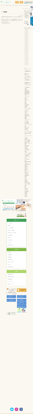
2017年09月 (26, 57)
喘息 (25, 186)
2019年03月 (26, 43)
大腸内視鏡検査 (10, 259)
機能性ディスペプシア (28, 143)
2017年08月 (26, 58)
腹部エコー (26, 94)
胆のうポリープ (27, 171)
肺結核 (26, 107)
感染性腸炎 (26, 169)
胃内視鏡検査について (28, 82)
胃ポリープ (26, 97)
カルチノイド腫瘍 (27, 108)
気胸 (25, 144)
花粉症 (26, 195)
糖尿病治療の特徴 (10, 274)
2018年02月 (26, 52)
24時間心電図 (27, 145)
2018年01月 (26, 53)
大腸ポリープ (27, 99)
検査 (25, 187)
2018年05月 (26, 49)
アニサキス (26, 120)
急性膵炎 (26, 181)
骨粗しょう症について (28, 77)
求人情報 (9, 237)
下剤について (27, 78)
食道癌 (26, 98)
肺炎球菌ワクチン (27, 83)
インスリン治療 (10, 281)
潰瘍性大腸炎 (27, 149)
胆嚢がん (26, 103)
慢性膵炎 (26, 180)
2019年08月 (26, 37)
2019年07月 (26, 38)
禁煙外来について (27, 16)
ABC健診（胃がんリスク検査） (12, 232)
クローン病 (26, 130)
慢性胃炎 (26, 192)
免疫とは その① (27, 14)
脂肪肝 (26, 185)
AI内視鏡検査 (10, 254)
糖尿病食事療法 (27, 93)
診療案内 (9, 225)
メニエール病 (27, 109)
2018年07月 (26, 47)
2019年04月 (26, 42)
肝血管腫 (26, 138)
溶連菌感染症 (27, 155)
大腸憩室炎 (26, 166)
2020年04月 (26, 33)
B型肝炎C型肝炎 (27, 182)
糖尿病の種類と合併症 (11, 276)
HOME (2, 5)
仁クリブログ (10, 242)
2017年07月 (26, 59)
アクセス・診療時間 (17, 411)
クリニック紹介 (10, 411)
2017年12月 (26, 54)
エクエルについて (27, 119)
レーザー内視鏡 (27, 76)
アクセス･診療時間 (10, 227)
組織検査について (27, 73)
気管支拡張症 (27, 104)
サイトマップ (27, 411)
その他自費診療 (10, 235)
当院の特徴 (9, 252)
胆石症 (26, 170)
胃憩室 (5, 12)
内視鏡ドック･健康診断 (11, 230)
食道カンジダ (27, 129)
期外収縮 (26, 146)
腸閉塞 (26, 165)
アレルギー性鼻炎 (27, 154)
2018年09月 (26, 44)
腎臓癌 (26, 118)
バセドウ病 (26, 113)
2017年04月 (26, 63)
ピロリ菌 (26, 190)
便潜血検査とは (27, 15)
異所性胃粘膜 (27, 123)
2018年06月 (26, 48)
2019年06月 (26, 39)
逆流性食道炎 (27, 191)
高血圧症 (26, 196)
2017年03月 (26, 64)
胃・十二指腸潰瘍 (27, 140)
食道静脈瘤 (26, 128)
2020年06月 (26, 31)
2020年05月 (26, 32)
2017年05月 (26, 62)
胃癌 (25, 102)
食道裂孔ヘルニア (27, 139)
